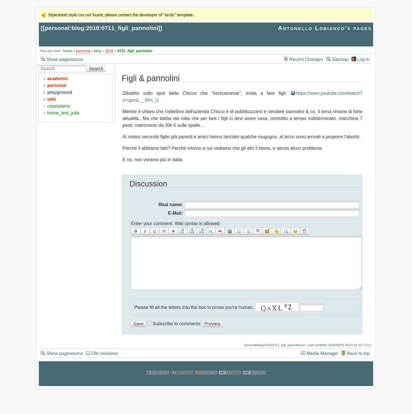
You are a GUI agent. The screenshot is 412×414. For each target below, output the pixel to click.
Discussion (148, 183)
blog (97, 51)
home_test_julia (63, 113)
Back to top (358, 364)
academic (57, 78)
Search (96, 68)
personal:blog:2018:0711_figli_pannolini (101, 28)
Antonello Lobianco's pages (325, 28)
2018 (109, 51)
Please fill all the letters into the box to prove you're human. (194, 318)
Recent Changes (306, 59)
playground (59, 92)
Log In (363, 59)
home (67, 51)
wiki (51, 99)
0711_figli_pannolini (134, 51)
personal (83, 51)
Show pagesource (64, 59)
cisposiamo (58, 106)
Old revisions (105, 364)
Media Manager (322, 364)
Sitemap (340, 59)
